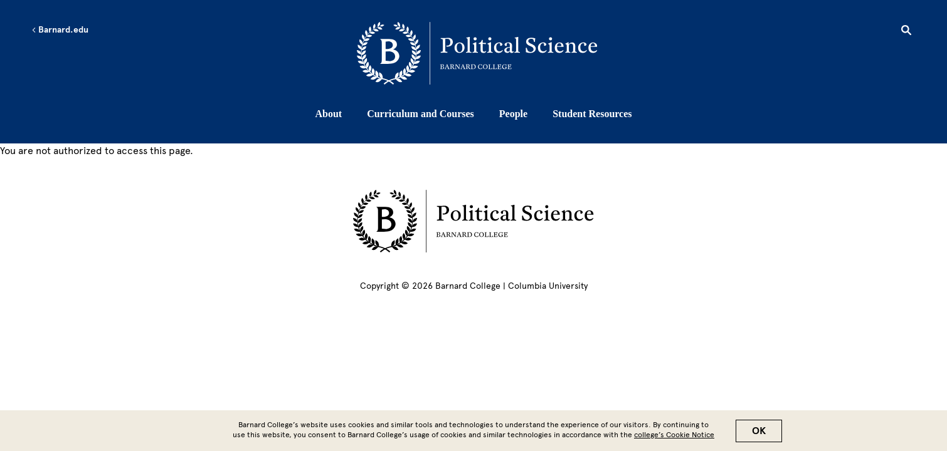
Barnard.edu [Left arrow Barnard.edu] (59, 30)
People (513, 113)
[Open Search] (906, 32)
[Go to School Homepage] (477, 53)
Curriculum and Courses (420, 113)
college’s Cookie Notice (674, 437)
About (328, 113)
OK (759, 434)
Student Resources (592, 113)
